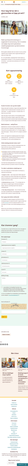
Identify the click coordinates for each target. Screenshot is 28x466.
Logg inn (23, 1)
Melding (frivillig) (4, 275)
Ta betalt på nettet (14, 442)
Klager (14, 431)
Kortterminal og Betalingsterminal (14, 447)
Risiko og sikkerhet (14, 418)
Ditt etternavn (4, 257)
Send (3, 316)
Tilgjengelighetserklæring (14, 435)
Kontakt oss (14, 402)
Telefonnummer (4, 263)
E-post (2, 269)
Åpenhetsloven (14, 430)
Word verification (5, 301)
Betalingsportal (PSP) (14, 443)
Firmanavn (3, 239)
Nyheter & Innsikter (6, 334)
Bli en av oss (14, 416)
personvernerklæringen (13, 295)
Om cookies (14, 424)
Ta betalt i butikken (14, 445)
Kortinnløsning (14, 449)
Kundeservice (14, 406)
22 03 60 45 (6, 202)
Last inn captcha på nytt (14, 303)
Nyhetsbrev (14, 414)
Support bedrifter (14, 404)
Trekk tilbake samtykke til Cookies (14, 437)
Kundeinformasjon (14, 428)
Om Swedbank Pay (14, 411)
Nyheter (2, 4)
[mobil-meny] (2, 2)
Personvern (14, 423)
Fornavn (3, 251)
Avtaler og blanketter (14, 426)
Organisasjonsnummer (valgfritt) (8, 245)
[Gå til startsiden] (14, 2)
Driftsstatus (13, 433)
